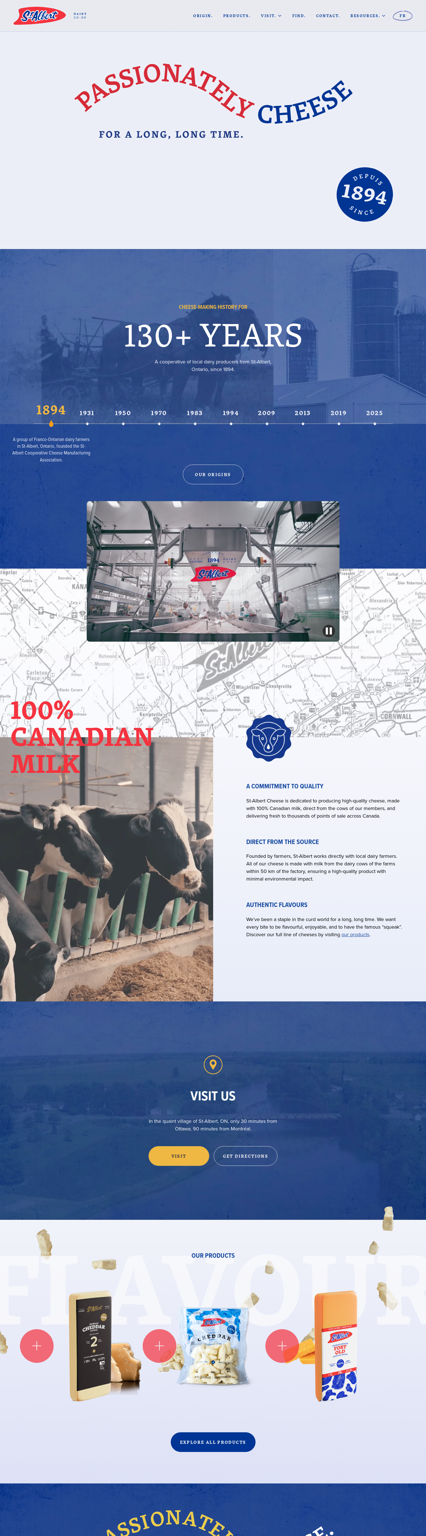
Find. (299, 16)
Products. (237, 16)
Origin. (203, 16)
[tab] (51, 413)
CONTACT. (328, 16)
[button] (271, 15)
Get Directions (245, 1156)
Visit (178, 1156)
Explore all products (213, 1442)
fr (403, 16)
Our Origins (213, 474)
